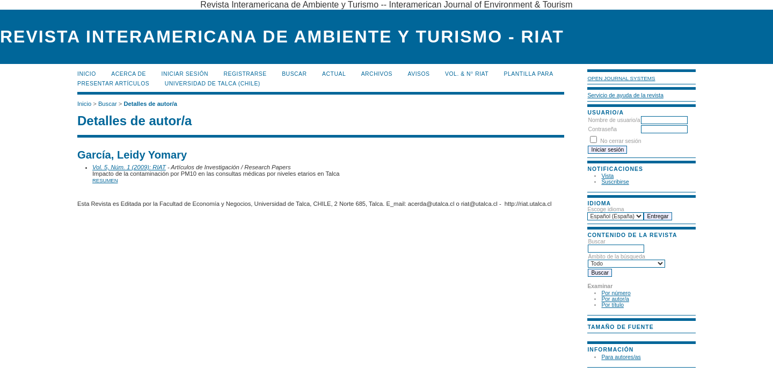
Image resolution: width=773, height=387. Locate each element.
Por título (612, 305)
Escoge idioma (605, 209)
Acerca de (128, 74)
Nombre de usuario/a (614, 120)
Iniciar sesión (185, 74)
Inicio (86, 74)
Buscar (294, 74)
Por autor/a (615, 299)
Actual (334, 74)
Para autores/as (620, 357)
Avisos (419, 74)
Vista (607, 176)
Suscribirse (615, 182)
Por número (615, 293)
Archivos (376, 74)
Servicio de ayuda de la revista (625, 95)
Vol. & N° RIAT (466, 74)
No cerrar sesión (620, 141)
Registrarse (245, 74)
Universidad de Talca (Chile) (212, 84)
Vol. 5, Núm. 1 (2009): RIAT (129, 167)
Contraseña (602, 129)
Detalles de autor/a (150, 104)
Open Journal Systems (621, 78)
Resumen (105, 180)
